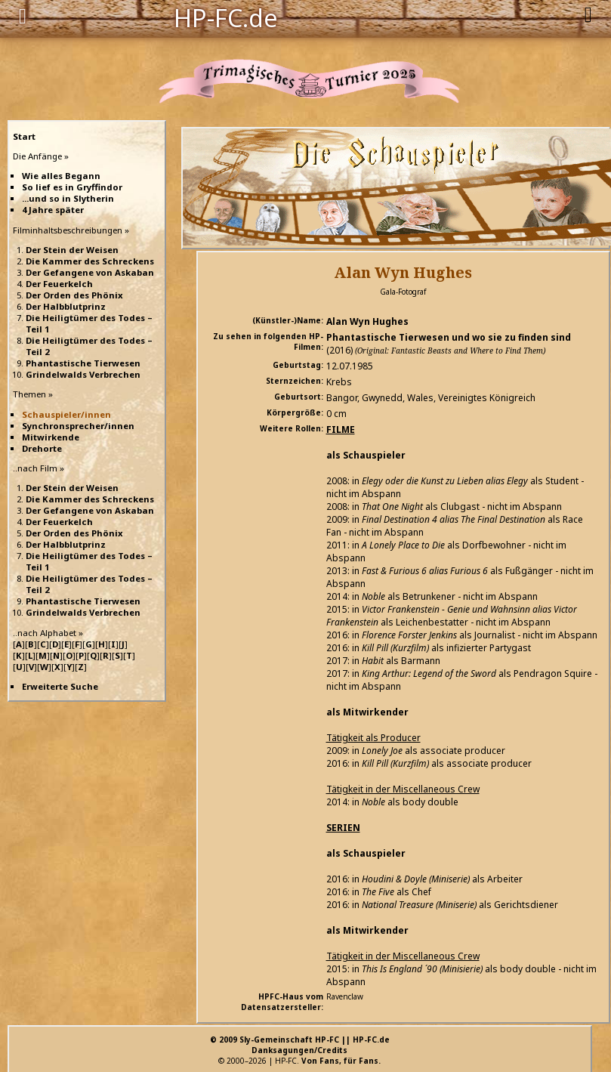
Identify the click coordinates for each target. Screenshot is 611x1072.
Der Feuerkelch (59, 283)
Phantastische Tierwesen (83, 363)
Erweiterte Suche (60, 686)
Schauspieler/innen (66, 414)
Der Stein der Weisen (72, 249)
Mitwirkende (50, 437)
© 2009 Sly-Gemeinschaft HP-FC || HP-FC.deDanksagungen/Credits (300, 1044)
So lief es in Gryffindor (72, 187)
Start (24, 136)
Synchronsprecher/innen (78, 425)
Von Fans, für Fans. (341, 1060)
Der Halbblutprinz (66, 306)
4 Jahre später (53, 209)
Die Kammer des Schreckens (90, 261)
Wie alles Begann (61, 175)
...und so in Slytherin (68, 198)
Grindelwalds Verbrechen (83, 374)
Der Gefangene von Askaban (90, 272)
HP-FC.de (226, 16)
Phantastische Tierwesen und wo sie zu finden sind (448, 337)
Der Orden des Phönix (74, 295)
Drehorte (42, 448)
